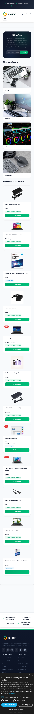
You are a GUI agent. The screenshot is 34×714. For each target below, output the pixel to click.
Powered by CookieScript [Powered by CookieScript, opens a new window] (17, 712)
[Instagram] (3, 650)
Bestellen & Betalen (7, 658)
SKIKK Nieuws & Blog (23, 663)
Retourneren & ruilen (7, 663)
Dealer (19, 672)
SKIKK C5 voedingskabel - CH (13, 500)
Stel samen (17, 215)
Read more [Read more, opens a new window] (12, 693)
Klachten (4, 666)
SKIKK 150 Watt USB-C (11, 308)
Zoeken (23, 52)
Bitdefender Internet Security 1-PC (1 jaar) (16, 273)
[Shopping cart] (30, 14)
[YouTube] (8, 650)
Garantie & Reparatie (7, 669)
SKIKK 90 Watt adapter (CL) (12, 204)
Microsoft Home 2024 (11, 438)
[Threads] (16, 650)
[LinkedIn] (25, 650)
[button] (17, 709)
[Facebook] (20, 650)
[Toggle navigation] (5, 19)
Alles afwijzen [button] (25, 705)
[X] (12, 650)
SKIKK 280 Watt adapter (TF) (13, 408)
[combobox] (29, 675)
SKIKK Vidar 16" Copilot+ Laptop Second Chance (16, 469)
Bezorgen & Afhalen (7, 661)
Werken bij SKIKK (22, 669)
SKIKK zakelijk (22, 666)
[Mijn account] (26, 14)
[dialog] (17, 693)
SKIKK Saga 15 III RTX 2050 (12, 338)
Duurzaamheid (22, 661)
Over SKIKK (21, 658)
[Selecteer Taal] (22, 14)
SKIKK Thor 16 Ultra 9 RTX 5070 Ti (14, 234)
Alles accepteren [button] (9, 705)
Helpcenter (5, 672)
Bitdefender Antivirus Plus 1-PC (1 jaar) (16, 560)
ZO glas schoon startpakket (12, 373)
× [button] (32, 675)
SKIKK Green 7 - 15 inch (11, 530)
